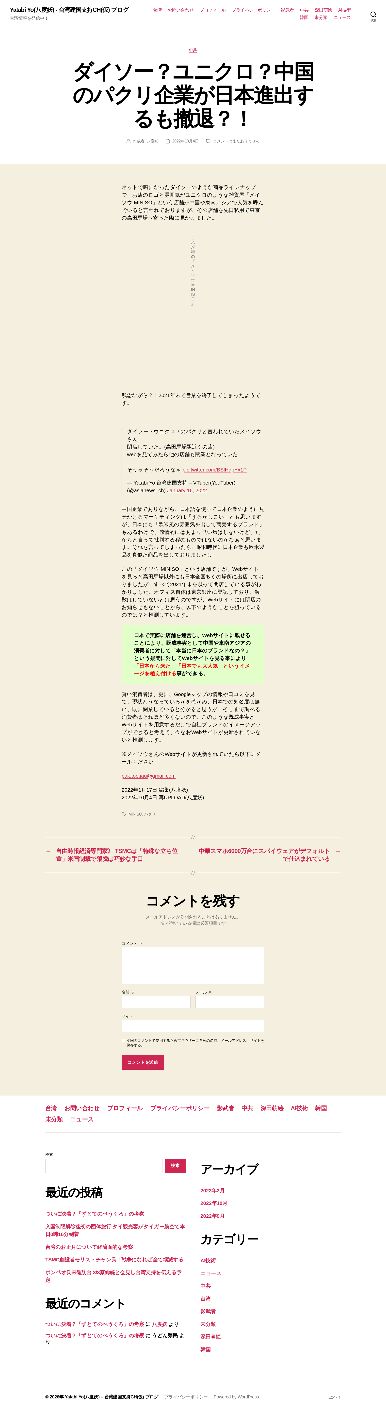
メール (203, 992)
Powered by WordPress (236, 1396)
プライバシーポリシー (253, 10)
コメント (132, 943)
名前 (128, 992)
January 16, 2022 (187, 490)
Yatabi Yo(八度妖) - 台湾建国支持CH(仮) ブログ (69, 10)
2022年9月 (212, 1216)
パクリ (150, 814)
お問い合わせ (180, 10)
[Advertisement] (193, 350)
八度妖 (152, 141)
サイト (127, 1016)
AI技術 (344, 10)
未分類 (320, 17)
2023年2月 (212, 1190)
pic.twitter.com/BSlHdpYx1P (215, 469)
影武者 (287, 10)
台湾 (157, 10)
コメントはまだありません (236, 141)
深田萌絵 (323, 10)
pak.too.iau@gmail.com (149, 776)
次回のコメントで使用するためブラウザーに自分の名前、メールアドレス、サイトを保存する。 (195, 1042)
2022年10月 (213, 1203)
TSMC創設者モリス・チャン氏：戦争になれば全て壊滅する (114, 1259)
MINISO (135, 814)
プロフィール (212, 10)
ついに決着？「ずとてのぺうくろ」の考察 (94, 1214)
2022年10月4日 (185, 141)
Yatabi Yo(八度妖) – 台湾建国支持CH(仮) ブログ (111, 1396)
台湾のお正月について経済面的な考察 (89, 1247)
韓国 (304, 17)
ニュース (342, 17)
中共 (304, 10)
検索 (49, 1154)
